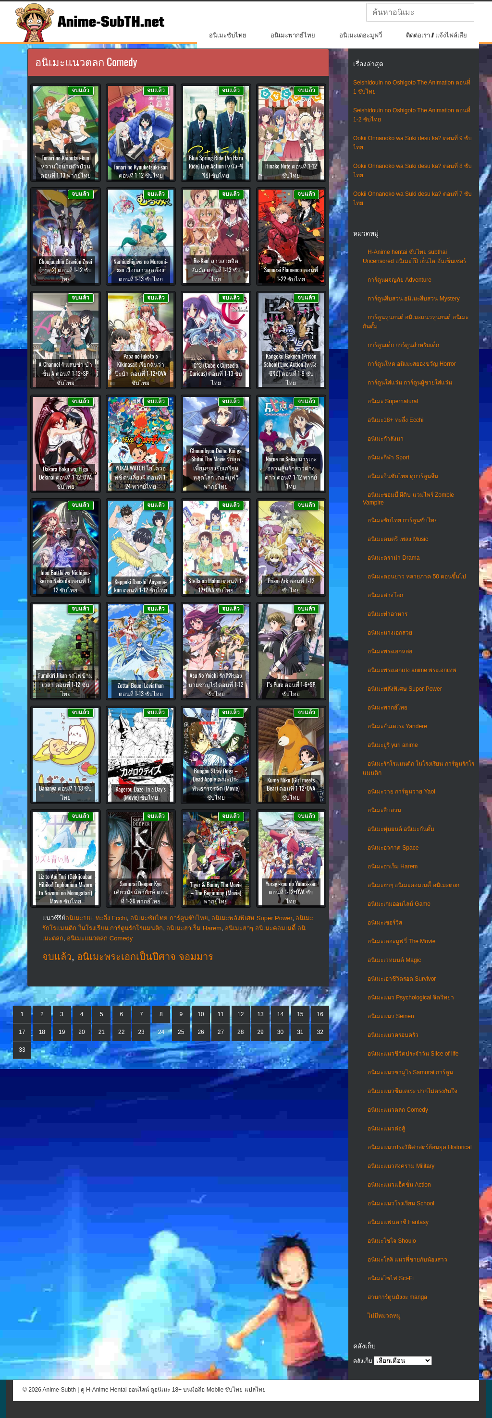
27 (221, 1032)
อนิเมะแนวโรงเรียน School (401, 1203)
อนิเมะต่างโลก (385, 595)
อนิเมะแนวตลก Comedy (398, 1109)
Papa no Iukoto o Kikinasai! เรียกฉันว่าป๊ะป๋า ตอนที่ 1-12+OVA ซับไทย (140, 369)
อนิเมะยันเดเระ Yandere (397, 726)
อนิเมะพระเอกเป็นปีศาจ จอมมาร (145, 956)
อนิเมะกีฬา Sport (388, 457)
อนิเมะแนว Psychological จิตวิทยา (411, 997)
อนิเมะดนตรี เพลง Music (398, 539)
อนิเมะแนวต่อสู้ (386, 1128)
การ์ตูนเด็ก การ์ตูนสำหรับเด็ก (403, 345)
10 (200, 1014)
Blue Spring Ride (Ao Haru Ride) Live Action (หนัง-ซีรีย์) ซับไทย (216, 166)
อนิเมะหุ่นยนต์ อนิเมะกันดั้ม (401, 829)
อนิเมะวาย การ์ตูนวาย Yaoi (401, 791)
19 (62, 1032)
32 (320, 1032)
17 (22, 1032)
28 (240, 1032)
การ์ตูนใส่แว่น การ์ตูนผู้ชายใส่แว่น (410, 382)
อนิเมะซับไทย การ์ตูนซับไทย (403, 520)
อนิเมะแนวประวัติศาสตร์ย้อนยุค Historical (420, 1147)
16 (320, 1014)
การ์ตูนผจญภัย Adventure (399, 279)
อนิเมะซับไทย (227, 35)
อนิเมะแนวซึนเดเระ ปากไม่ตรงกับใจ (412, 1091)
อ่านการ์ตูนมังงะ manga (397, 1297)
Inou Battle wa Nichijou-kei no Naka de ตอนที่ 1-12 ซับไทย (65, 581)
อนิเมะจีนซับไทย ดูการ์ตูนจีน (403, 476)
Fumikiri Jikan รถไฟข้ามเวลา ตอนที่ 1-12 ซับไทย (65, 684)
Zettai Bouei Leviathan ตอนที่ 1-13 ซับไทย (141, 689)
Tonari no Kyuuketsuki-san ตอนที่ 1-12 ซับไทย (140, 171)
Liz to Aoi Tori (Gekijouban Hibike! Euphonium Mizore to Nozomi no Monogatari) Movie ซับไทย (65, 888)
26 (200, 1032)
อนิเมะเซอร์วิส (385, 922)
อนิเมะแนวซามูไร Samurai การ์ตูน (410, 1072)
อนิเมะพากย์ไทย (293, 35)
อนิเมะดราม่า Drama (393, 557)
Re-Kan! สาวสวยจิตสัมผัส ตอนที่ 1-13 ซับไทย (216, 269)
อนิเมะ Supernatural (393, 401)
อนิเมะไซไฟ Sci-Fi (391, 1278)
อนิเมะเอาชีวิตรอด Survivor (402, 978)
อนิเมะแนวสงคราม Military (401, 1166)
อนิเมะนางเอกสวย (390, 632)
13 (260, 1014)
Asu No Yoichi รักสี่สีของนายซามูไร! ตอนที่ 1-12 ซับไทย (215, 684)
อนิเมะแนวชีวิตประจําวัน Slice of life (413, 1053)
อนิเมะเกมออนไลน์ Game (399, 904)
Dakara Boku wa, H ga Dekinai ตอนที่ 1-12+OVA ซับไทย (65, 477)
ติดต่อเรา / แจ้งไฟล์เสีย (436, 35)
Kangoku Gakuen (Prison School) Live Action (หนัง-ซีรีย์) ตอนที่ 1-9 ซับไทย (291, 369)
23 (141, 1032)
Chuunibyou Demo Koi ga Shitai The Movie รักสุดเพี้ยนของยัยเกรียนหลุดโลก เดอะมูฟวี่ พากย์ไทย (216, 468)
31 (300, 1032)
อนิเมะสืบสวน (384, 810)
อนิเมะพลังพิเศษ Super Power (405, 688)
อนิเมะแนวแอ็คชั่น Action (399, 1184)
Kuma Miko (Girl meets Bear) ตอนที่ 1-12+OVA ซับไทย (291, 788)
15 (300, 1014)
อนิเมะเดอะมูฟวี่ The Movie (401, 941)
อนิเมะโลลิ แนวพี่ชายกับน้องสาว (407, 1259)
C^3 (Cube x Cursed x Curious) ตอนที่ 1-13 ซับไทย (215, 373)
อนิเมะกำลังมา (386, 438)
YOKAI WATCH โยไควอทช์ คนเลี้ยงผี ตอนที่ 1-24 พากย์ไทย (140, 477)
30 (280, 1032)
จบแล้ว (57, 956)
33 (22, 1049)
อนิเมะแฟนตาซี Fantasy (398, 1222)
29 (260, 1032)
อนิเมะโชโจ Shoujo (392, 1241)
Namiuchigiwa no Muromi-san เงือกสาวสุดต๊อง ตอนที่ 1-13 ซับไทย (140, 270)
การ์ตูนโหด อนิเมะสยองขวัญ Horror (412, 364)
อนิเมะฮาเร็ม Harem (393, 866)
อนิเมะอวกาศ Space (393, 847)
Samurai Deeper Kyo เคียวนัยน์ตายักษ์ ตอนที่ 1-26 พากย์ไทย (141, 892)
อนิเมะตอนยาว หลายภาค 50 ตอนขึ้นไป (417, 576)
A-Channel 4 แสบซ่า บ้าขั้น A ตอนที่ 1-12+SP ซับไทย (65, 373)
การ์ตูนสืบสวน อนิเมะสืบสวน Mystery (414, 298)
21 (101, 1032)
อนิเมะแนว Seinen (391, 1016)
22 (121, 1032)
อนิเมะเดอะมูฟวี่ (360, 35)
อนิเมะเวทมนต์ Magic (394, 960)
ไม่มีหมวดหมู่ (384, 1315)
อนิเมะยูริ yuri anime (393, 745)
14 (280, 1014)
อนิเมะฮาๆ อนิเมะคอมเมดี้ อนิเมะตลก (413, 885)
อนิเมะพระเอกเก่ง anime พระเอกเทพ (412, 670)
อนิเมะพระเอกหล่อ (390, 651)
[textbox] (420, 12)
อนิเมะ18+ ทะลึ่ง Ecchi (395, 420)
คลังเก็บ (362, 1361)
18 (42, 1032)
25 (181, 1032)
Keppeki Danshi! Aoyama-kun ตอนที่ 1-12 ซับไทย (140, 585)
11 (221, 1014)
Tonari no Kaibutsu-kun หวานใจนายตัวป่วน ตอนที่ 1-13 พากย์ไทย (65, 166)
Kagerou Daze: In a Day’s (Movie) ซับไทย (140, 793)
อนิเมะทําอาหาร (387, 614)
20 (81, 1032)
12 (240, 1014)
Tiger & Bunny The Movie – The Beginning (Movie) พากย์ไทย (216, 892)
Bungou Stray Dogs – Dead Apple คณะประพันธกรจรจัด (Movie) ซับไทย (216, 784)
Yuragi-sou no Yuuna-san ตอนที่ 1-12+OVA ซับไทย (291, 892)
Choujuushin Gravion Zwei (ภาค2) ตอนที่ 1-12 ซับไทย (65, 270)
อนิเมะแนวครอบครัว (393, 1035)
